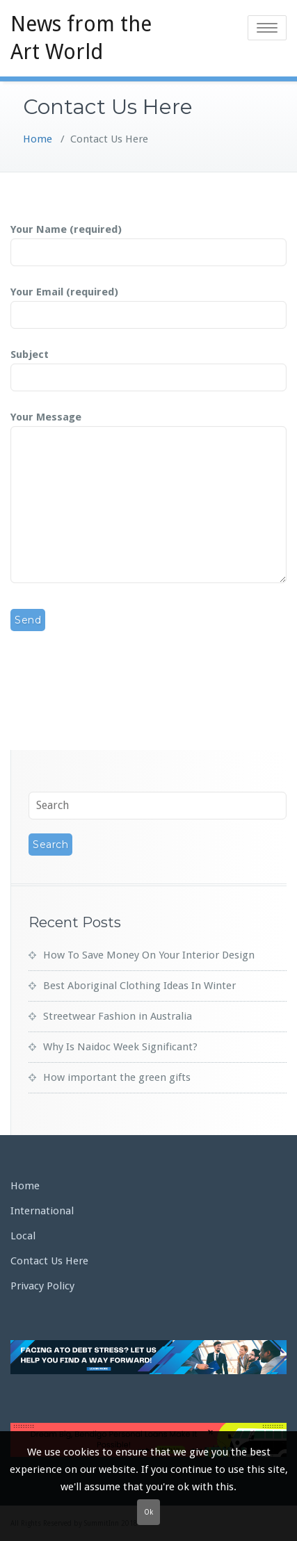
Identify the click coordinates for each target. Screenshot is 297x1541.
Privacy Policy (42, 1286)
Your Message (148, 498)
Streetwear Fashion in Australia (117, 1016)
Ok (148, 1512)
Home (37, 139)
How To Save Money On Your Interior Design (149, 955)
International (42, 1211)
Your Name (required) (148, 241)
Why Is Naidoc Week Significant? (120, 1047)
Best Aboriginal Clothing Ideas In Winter (139, 985)
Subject (148, 366)
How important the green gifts (117, 1077)
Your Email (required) (148, 304)
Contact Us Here (49, 1261)
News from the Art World (81, 38)
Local (22, 1236)
